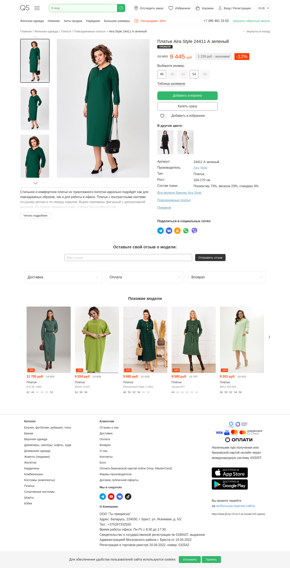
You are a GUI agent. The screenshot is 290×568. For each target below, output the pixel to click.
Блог (102, 462)
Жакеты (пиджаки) (37, 456)
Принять (211, 559)
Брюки (28, 433)
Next (269, 337)
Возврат (105, 445)
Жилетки (30, 462)
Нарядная (93, 21)
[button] (35, 37)
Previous (21, 337)
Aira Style (200, 168)
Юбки (28, 503)
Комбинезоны (33, 474)
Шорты (29, 497)
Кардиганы (31, 468)
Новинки (54, 21)
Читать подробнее (36, 215)
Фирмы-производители (115, 474)
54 (194, 74)
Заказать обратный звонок (251, 21)
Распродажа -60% (150, 21)
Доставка (105, 433)
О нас (103, 450)
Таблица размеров (171, 83)
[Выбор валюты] (263, 8)
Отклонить (190, 559)
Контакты (106, 456)
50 (172, 74)
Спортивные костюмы (39, 491)
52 (183, 74)
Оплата (104, 439)
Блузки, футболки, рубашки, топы (47, 427)
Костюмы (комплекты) (39, 480)
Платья (29, 485)
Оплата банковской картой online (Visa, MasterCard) (135, 468)
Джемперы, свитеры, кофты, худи (47, 445)
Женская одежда (32, 21)
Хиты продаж (73, 21)
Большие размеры (117, 21)
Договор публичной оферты (118, 480)
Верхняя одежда (35, 439)
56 (205, 74)
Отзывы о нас (109, 427)
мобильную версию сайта (235, 506)
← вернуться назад (256, 31)
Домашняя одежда (37, 450)
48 (162, 74)
